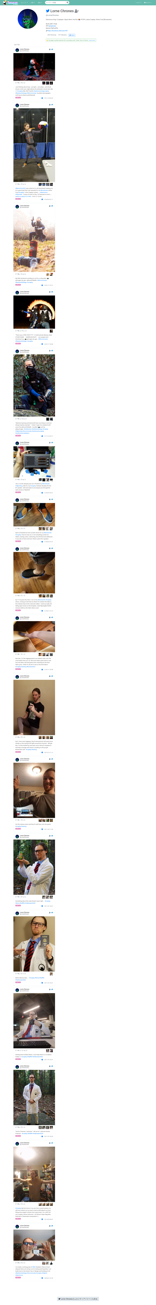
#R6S (34, 1267)
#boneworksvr (31, 666)
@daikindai (52, 26)
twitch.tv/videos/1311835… (23, 196)
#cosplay (20, 91)
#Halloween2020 (30, 903)
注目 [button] (39, 2)
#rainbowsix (27, 429)
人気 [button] (32, 2)
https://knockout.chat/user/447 (58, 31)
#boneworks (44, 190)
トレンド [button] (24, 2)
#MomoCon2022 (20, 188)
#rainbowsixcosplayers (22, 433)
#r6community (27, 431)
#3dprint (44, 1273)
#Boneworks (46, 483)
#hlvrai (17, 903)
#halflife (22, 903)
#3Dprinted (18, 194)
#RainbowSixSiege (21, 93)
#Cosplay (18, 1208)
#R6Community (31, 93)
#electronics (44, 192)
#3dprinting (18, 431)
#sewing (23, 666)
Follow (71, 35)
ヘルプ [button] (138, 2)
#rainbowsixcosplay (38, 431)
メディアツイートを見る (77, 1299)
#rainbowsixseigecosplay (41, 91)
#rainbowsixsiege (37, 429)
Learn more (92, 40)
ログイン (148, 2)
